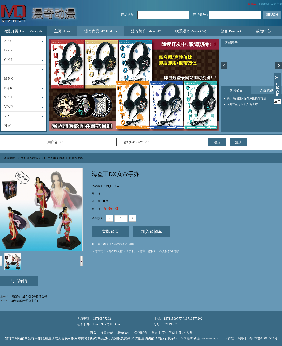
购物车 (252, 4)
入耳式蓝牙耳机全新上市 (242, 104)
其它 (7, 125)
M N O (9, 78)
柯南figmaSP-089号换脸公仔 (29, 296)
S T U (8, 97)
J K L (8, 69)
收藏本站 (263, 4)
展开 (277, 88)
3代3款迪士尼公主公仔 (25, 301)
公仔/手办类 (48, 158)
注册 (238, 142)
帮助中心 (264, 31)
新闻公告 (236, 90)
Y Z (6, 116)
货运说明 (185, 332)
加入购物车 (151, 231)
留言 (231, 31)
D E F (8, 50)
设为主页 (276, 4)
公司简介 (141, 332)
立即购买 (110, 231)
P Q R (8, 88)
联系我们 (124, 332)
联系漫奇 (190, 31)
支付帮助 (168, 332)
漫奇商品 (100, 31)
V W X (9, 107)
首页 (20, 158)
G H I (8, 60)
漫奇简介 (146, 31)
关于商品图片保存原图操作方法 (246, 98)
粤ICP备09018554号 (263, 338)
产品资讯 (266, 90)
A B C (8, 41)
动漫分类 (23, 31)
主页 (62, 31)
